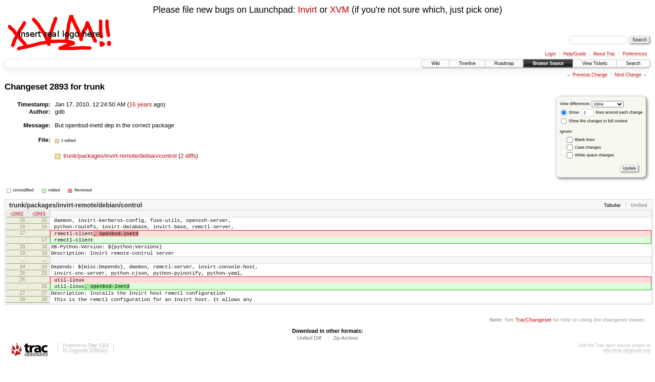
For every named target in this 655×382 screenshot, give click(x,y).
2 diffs (188, 155)
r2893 (38, 214)
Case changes (588, 147)
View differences (575, 103)
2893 (59, 86)
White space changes (594, 155)
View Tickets (594, 63)
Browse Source (548, 63)
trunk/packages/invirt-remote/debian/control (120, 155)
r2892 (16, 214)
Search (633, 63)
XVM (339, 10)
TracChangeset (533, 339)
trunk (94, 86)
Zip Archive (345, 357)
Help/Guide (574, 53)
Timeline (466, 63)
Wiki (435, 63)
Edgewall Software (88, 369)
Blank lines (585, 139)
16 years (140, 104)
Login (550, 53)
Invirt (307, 10)
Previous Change (590, 74)
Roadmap (504, 63)
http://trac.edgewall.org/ (626, 369)
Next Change (628, 74)
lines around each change (612, 112)
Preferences (635, 53)
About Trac (604, 53)
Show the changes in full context (594, 121)
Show (570, 112)
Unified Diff (309, 357)
